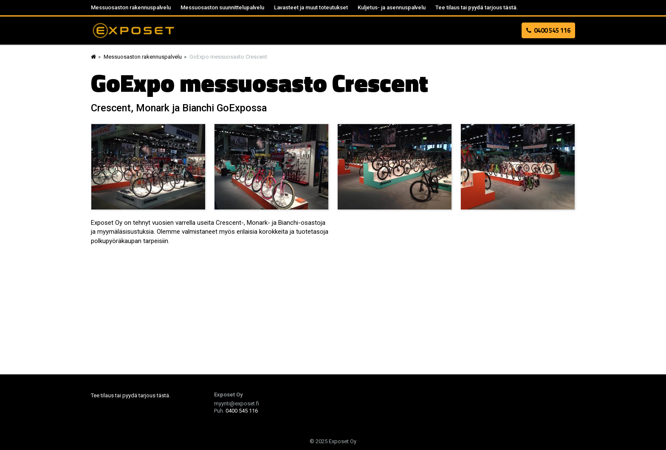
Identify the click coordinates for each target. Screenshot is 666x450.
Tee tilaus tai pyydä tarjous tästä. (476, 7)
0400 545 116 (548, 30)
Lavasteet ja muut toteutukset (311, 7)
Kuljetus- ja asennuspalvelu (392, 7)
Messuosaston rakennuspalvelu (131, 7)
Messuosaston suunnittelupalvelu (222, 7)
